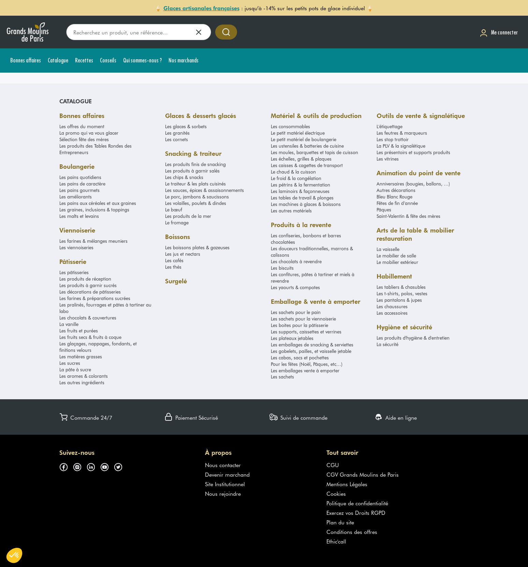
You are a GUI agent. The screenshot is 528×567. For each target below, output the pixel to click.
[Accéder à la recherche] (226, 32)
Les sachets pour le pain (296, 312)
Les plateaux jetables (292, 338)
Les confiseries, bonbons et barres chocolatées (306, 238)
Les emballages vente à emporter (305, 370)
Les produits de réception (85, 278)
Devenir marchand (227, 474)
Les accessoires (392, 313)
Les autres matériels (291, 210)
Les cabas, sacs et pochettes (300, 357)
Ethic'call (336, 541)
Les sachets (282, 376)
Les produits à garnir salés (192, 170)
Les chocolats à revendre (296, 261)
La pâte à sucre (75, 369)
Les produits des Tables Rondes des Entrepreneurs (95, 149)
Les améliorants (75, 196)
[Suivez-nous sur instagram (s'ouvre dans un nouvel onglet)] (80, 466)
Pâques (384, 209)
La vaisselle (388, 249)
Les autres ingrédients (81, 382)
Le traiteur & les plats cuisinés (195, 183)
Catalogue (75, 101)
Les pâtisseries (74, 272)
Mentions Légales (346, 484)
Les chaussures (392, 306)
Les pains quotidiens (80, 177)
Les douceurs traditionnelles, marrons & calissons (312, 251)
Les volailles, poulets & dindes (195, 203)
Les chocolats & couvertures (87, 317)
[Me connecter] (498, 32)
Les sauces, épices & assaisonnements (204, 190)
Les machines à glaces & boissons (306, 204)
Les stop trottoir (393, 139)
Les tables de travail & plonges (302, 197)
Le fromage (177, 222)
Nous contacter (223, 464)
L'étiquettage (389, 126)
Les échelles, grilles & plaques (301, 158)
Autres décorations (396, 190)
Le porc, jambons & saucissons (197, 196)
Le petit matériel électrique (298, 133)
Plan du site (340, 522)
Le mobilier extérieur (397, 262)
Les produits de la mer (188, 216)
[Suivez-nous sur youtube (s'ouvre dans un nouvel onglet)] (107, 466)
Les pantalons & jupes (399, 300)
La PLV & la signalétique (401, 146)
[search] (138, 32)
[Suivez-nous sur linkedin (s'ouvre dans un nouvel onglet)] (93, 466)
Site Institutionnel (225, 484)
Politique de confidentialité (357, 503)
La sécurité (387, 344)
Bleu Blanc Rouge (394, 196)
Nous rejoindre (223, 493)
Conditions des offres (351, 531)
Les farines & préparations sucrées (94, 298)
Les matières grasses (80, 356)
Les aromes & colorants (83, 376)
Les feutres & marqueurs (402, 133)
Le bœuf (173, 209)
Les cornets (176, 139)
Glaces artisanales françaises (201, 8)
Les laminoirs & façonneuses (300, 191)
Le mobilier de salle (396, 255)
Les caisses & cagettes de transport (307, 165)
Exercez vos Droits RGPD (355, 512)
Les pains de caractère (82, 183)
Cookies (336, 493)
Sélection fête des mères (84, 139)
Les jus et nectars (182, 254)
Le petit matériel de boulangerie (303, 139)
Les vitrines (388, 158)
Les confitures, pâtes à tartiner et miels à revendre (312, 277)
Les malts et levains (79, 216)
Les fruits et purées (78, 330)
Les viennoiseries (76, 247)
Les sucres (69, 363)
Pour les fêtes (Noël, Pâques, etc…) (306, 364)
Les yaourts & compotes (295, 287)
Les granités (177, 133)
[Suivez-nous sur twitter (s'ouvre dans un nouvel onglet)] (121, 466)
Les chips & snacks (184, 177)
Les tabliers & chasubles (401, 287)
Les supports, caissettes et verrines (306, 331)
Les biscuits (282, 268)
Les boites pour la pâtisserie (299, 325)
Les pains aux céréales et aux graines (97, 203)
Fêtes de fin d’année (397, 203)
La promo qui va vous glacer (88, 133)
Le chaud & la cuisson (293, 171)
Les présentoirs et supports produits (413, 152)
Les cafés (174, 260)
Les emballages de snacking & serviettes (312, 344)
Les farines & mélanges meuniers (93, 241)
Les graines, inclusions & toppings (94, 209)
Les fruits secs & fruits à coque (90, 337)
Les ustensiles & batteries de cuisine (307, 146)
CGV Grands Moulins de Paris (362, 474)
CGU (332, 464)
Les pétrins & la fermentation (300, 184)
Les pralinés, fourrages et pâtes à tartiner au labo (105, 307)
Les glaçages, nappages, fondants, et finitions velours (98, 346)
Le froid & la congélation (296, 178)
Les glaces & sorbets (186, 126)
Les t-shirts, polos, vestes (402, 293)
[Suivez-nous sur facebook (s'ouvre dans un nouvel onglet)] (66, 466)
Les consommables (290, 126)
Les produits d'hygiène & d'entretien (413, 337)
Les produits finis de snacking (195, 164)
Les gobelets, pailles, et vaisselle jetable (311, 351)
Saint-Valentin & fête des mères (408, 216)
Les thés (173, 267)
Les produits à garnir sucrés (88, 285)
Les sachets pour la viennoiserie (303, 318)
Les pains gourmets (79, 190)
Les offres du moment (81, 126)
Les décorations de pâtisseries (90, 291)
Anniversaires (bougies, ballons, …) (413, 183)
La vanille (68, 324)
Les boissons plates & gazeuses (197, 247)
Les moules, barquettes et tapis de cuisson (314, 152)
